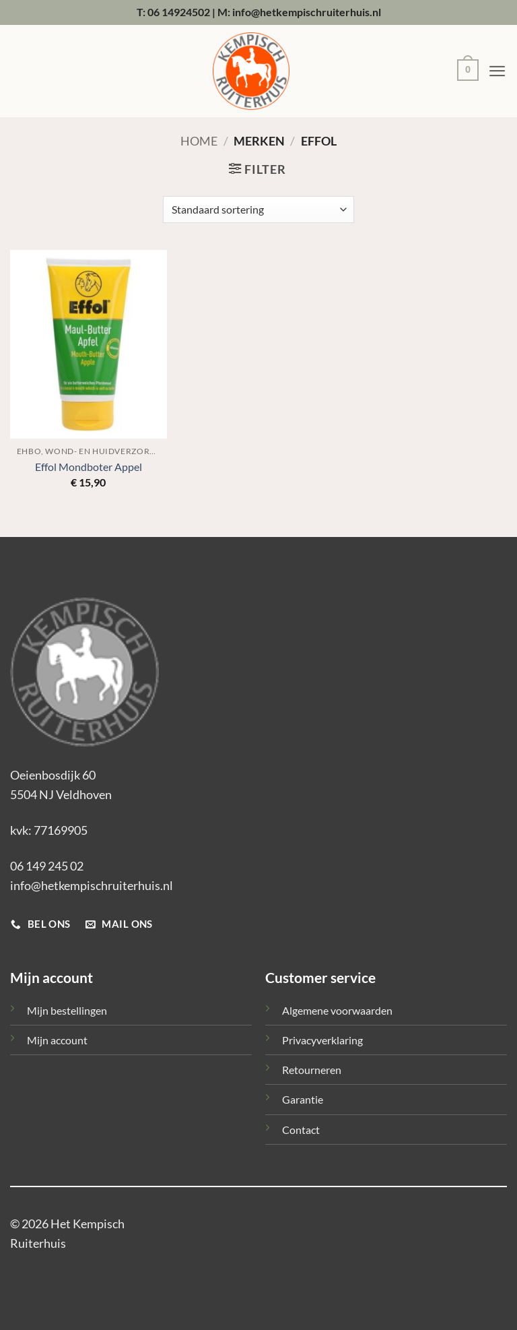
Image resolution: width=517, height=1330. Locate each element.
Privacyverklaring (322, 1040)
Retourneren (311, 1069)
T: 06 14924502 (173, 11)
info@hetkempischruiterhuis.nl (91, 885)
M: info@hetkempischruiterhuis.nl (299, 11)
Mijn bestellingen (67, 1010)
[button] (464, 71)
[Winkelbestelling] (258, 209)
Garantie (302, 1099)
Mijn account (57, 1040)
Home (198, 140)
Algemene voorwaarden (337, 1010)
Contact (301, 1129)
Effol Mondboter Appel (88, 466)
